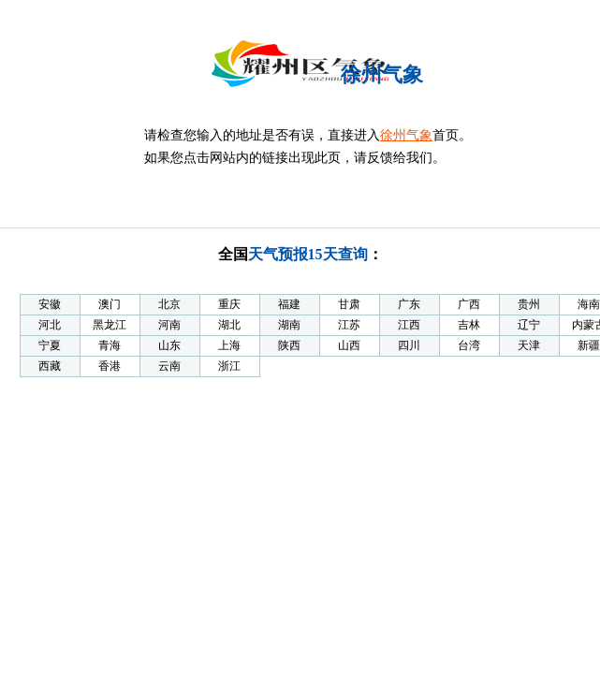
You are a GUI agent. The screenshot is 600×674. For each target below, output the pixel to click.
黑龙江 (109, 324)
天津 (529, 345)
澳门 (109, 304)
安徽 (49, 304)
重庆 (229, 304)
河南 (169, 324)
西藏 (49, 366)
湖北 (229, 324)
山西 (349, 345)
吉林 (469, 324)
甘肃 (349, 304)
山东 (169, 345)
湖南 (289, 324)
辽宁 (529, 324)
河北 (49, 324)
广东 (409, 304)
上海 (229, 345)
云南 (169, 366)
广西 (469, 304)
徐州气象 (406, 135)
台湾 (469, 345)
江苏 (349, 324)
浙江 (229, 366)
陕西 (289, 345)
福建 (289, 304)
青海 (109, 345)
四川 (409, 345)
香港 (109, 366)
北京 (169, 304)
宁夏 (49, 345)
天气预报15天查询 (308, 254)
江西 (409, 324)
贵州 (529, 304)
